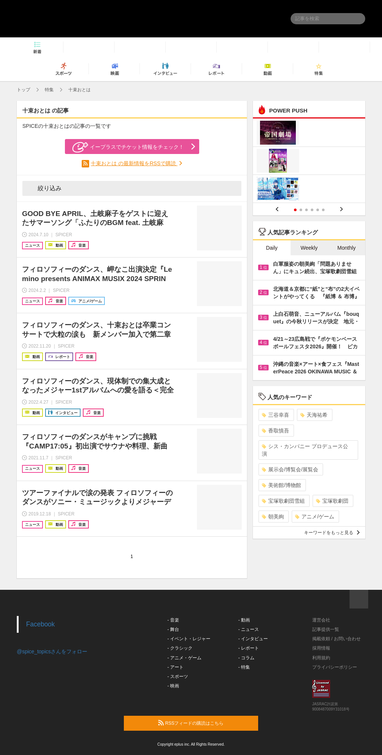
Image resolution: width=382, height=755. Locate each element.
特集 (49, 89)
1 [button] (295, 210)
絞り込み (44, 188)
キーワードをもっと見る (332, 532)
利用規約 (321, 657)
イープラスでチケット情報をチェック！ (128, 147)
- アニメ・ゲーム (184, 657)
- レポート (248, 648)
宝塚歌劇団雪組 (283, 501)
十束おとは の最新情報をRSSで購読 (134, 163)
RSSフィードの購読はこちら (205, 723)
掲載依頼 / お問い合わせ (336, 638)
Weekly (309, 248)
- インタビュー (253, 638)
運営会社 (321, 620)
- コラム (246, 657)
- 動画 (244, 620)
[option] (309, 161)
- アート (175, 667)
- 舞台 (173, 629)
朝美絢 (273, 517)
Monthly (346, 248)
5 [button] (317, 210)
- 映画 (173, 685)
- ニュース (248, 629)
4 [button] (312, 210)
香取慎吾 (275, 431)
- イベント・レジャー (188, 638)
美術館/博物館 (281, 485)
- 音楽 (173, 620)
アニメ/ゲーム (314, 517)
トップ (23, 89)
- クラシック (179, 648)
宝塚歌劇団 (332, 501)
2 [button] (301, 210)
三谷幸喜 (275, 415)
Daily (272, 248)
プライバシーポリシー (334, 667)
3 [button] (306, 210)
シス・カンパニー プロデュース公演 (305, 450)
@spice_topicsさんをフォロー (52, 651)
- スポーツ (177, 676)
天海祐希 (314, 415)
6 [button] (323, 210)
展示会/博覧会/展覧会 (290, 469)
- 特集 (244, 667)
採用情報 (321, 648)
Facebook (40, 624)
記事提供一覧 (325, 629)
